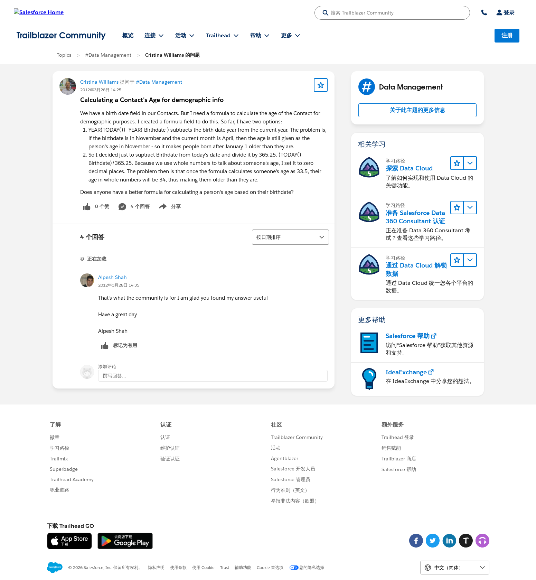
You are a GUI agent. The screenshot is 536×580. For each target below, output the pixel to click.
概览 (127, 35)
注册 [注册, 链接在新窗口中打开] (507, 35)
